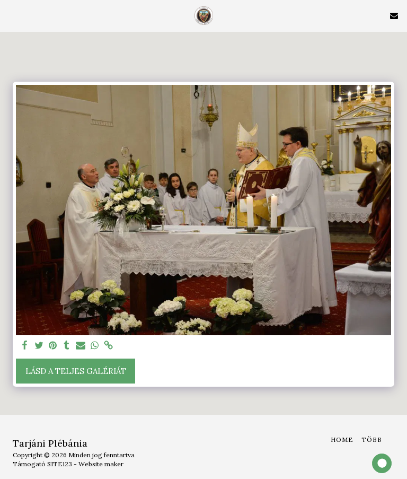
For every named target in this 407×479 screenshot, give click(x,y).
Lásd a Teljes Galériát (75, 371)
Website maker (100, 464)
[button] (12, 15)
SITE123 (59, 464)
